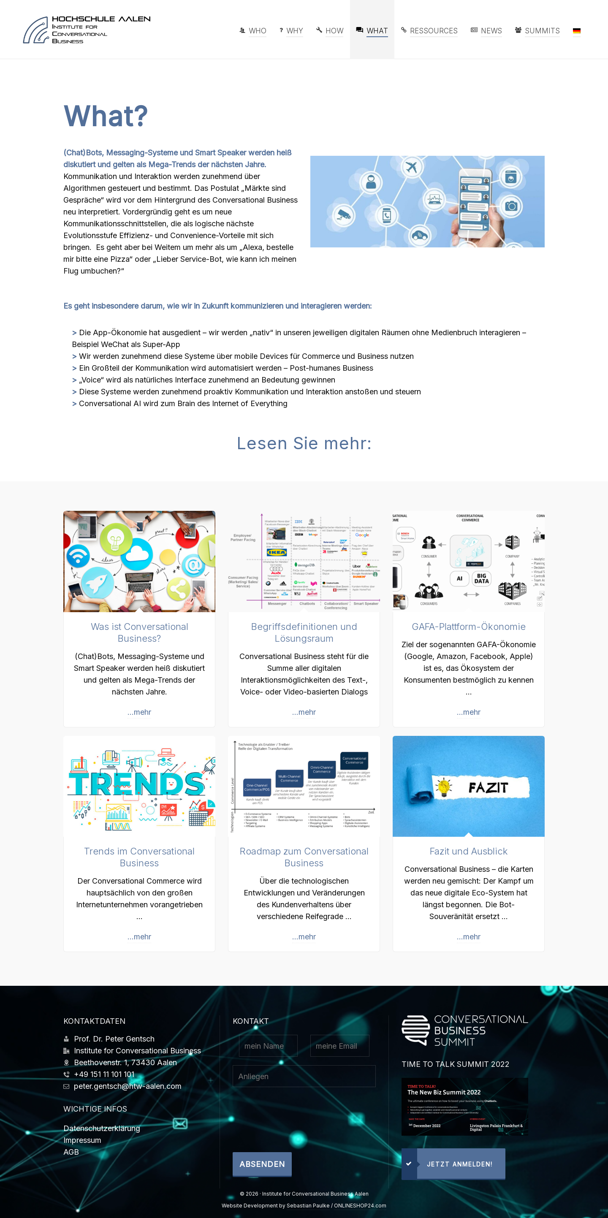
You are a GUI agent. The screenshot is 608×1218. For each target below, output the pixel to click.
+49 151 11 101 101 (104, 1074)
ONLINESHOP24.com (360, 1205)
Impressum (82, 1140)
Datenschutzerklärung (101, 1128)
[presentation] (297, 1123)
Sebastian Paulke (308, 1205)
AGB (71, 1151)
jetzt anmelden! (447, 1163)
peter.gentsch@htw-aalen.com (128, 1086)
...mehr (139, 712)
